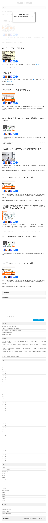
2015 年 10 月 (4, 433)
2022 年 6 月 (4, 367)
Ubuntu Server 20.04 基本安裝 (7, 332)
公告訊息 (8, 67)
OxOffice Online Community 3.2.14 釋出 (18, 263)
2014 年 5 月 (4, 454)
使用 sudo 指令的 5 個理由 (6, 334)
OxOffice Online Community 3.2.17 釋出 (18, 177)
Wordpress (44, 521)
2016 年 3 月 (4, 425)
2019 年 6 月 (4, 408)
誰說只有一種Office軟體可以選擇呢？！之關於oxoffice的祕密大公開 (15, 341)
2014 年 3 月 (4, 456)
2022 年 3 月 (4, 371)
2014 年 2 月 (4, 458)
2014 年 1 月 (4, 460)
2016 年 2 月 (4, 427)
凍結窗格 (33, 257)
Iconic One (32, 521)
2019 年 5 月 (4, 410)
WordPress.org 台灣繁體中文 (7, 513)
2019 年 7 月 (4, 406)
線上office (36, 112)
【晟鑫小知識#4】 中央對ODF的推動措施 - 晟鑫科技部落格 (13, 351)
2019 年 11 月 (4, 398)
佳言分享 (3, 473)
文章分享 (12, 67)
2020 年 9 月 (4, 385)
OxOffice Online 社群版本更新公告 (16, 90)
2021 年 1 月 (4, 379)
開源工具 (15, 67)
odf (16, 112)
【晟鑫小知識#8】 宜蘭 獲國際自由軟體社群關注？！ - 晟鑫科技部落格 (15, 348)
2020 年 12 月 (4, 381)
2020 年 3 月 (4, 394)
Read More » (38, 64)
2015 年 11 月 (4, 431)
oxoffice (24, 112)
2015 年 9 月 (4, 435)
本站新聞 (12, 84)
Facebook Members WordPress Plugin (8, 316)
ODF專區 (3, 467)
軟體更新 (12, 112)
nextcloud (18, 200)
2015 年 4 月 (4, 446)
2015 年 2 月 (4, 450)
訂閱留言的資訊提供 (5, 511)
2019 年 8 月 (4, 404)
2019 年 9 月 (4, 402)
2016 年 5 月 (4, 421)
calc (21, 257)
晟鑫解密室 (12, 257)
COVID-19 (21, 170)
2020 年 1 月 (4, 396)
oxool (28, 112)
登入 (2, 507)
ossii (21, 112)
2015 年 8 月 (4, 437)
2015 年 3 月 (4, 448)
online (25, 170)
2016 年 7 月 (4, 417)
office (19, 112)
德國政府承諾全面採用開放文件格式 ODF (9, 326)
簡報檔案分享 (4, 488)
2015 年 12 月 (4, 429)
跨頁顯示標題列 (9, 143)
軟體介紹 (3, 496)
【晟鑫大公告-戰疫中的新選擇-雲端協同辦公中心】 (22, 149)
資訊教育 (3, 492)
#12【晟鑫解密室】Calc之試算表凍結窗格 (19, 236)
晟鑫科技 (37, 170)
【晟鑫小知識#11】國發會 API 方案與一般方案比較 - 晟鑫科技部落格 (15, 344)
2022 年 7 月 (4, 365)
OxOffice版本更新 (5, 471)
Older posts (6, 292)
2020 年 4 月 (4, 392)
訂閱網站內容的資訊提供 (6, 509)
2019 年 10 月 (4, 400)
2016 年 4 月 (4, 423)
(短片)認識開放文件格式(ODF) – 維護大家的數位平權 (11, 330)
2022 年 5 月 (4, 369)
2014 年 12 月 (4, 452)
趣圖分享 (3, 494)
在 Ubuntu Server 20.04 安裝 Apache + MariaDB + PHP (11, 328)
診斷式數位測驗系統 (5, 490)
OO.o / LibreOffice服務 (6, 469)
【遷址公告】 (7, 73)
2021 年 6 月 (4, 375)
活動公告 (15, 170)
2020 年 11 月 (4, 383)
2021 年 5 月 (4, 377)
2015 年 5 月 (4, 444)
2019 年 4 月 (4, 412)
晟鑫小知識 (4, 479)
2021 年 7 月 (4, 373)
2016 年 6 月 (4, 419)
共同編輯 (31, 112)
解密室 (4, 143)
